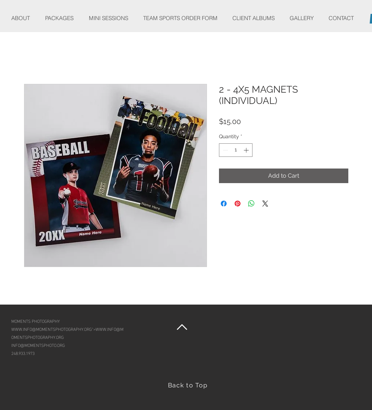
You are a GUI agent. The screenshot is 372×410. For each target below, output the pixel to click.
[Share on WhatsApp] (251, 203)
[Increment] (246, 150)
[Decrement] (224, 150)
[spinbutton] (235, 150)
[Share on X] (265, 203)
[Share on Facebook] (223, 203)
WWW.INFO (21, 329)
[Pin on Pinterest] (237, 203)
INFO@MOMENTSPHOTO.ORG (38, 345)
